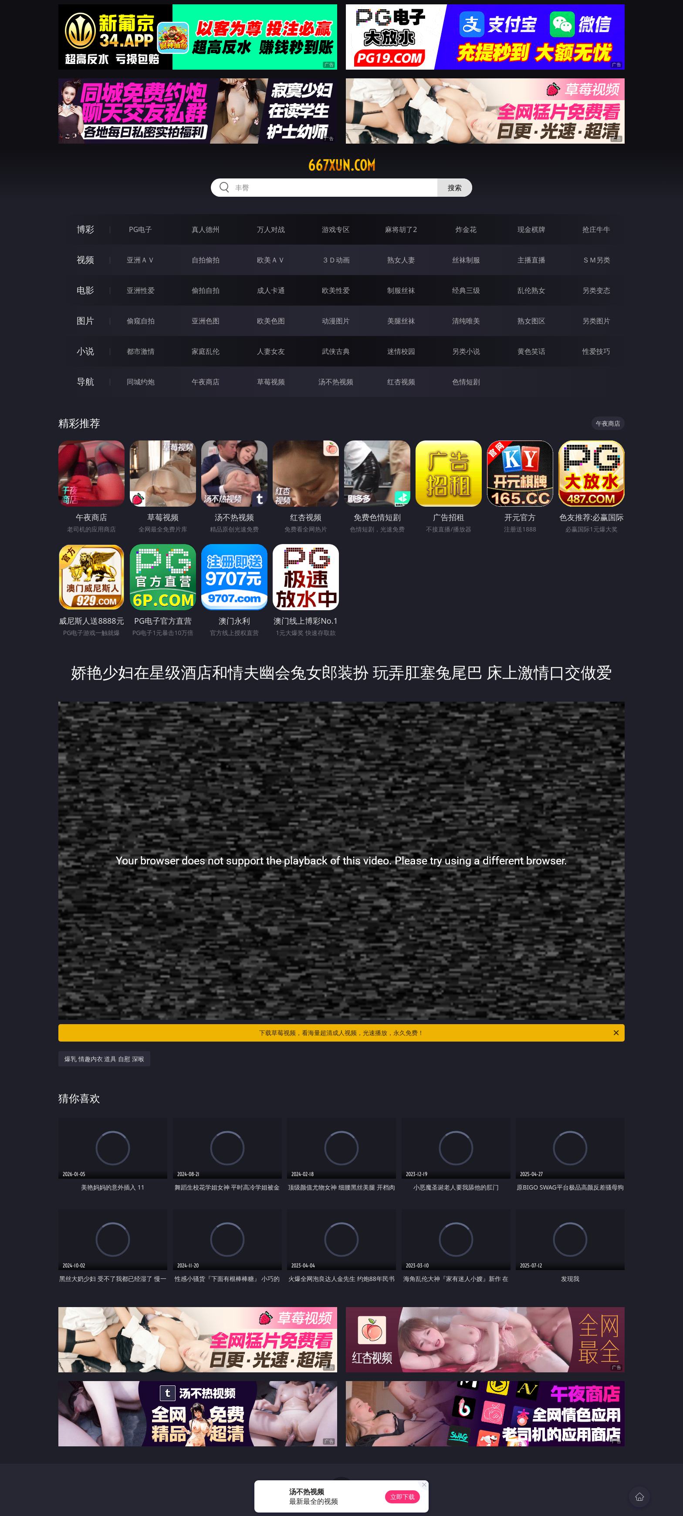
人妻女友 (271, 351)
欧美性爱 (336, 290)
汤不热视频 (335, 382)
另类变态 (596, 290)
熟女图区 (531, 321)
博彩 (85, 229)
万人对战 (271, 229)
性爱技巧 (596, 351)
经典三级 (466, 290)
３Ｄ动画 (336, 260)
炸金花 (466, 229)
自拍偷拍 (206, 260)
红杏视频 (401, 382)
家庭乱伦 (206, 351)
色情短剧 (466, 382)
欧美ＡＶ (271, 260)
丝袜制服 (466, 260)
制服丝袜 (401, 290)
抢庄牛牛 (596, 229)
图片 (85, 320)
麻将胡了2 (401, 229)
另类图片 (596, 321)
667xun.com (341, 165)
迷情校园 (401, 351)
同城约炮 (141, 382)
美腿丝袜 (401, 321)
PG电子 (140, 229)
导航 (85, 381)
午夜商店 (206, 382)
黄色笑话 (531, 351)
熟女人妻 (401, 260)
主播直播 (531, 260)
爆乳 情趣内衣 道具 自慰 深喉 (104, 1059)
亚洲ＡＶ (141, 260)
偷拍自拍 (206, 290)
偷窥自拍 (141, 321)
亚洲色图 (206, 321)
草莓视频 (271, 382)
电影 (85, 290)
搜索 (455, 187)
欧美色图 (271, 321)
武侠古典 (336, 351)
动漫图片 (336, 321)
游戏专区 (336, 229)
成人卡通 (271, 290)
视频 (85, 260)
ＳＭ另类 (596, 260)
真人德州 (206, 229)
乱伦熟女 (531, 290)
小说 (85, 351)
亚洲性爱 (141, 290)
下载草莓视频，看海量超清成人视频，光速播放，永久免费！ (439, 1033)
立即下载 (402, 1496)
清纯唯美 (466, 321)
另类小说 (466, 351)
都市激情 (141, 351)
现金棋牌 (531, 229)
